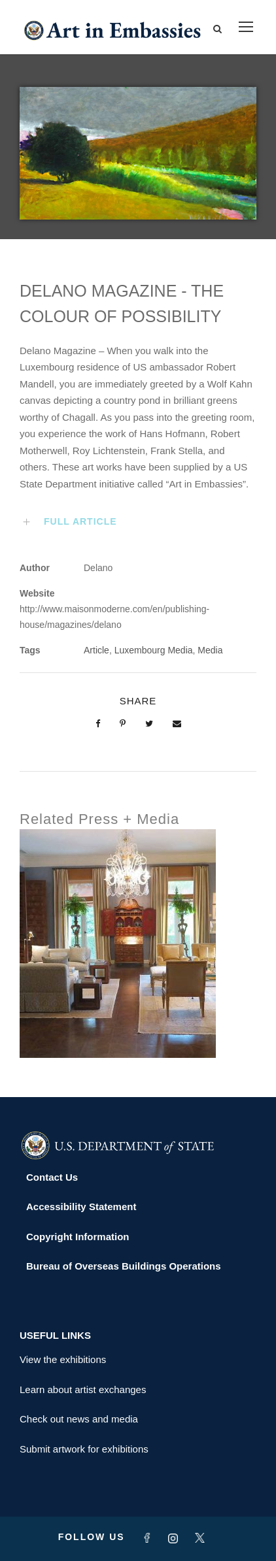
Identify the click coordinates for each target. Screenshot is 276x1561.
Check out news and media (79, 1418)
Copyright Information (77, 1236)
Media (210, 650)
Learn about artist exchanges (83, 1389)
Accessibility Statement (81, 1206)
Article (96, 650)
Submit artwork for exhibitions (84, 1448)
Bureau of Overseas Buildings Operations (123, 1266)
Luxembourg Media (153, 650)
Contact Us (52, 1177)
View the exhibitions (63, 1359)
